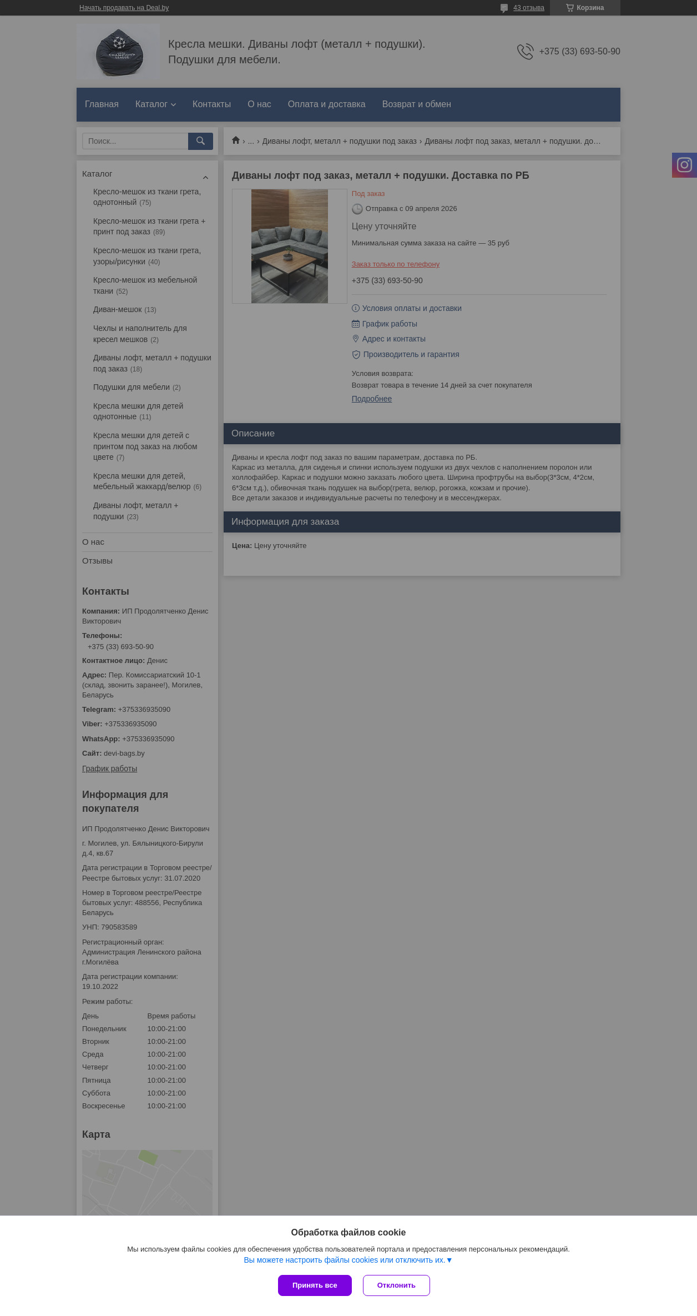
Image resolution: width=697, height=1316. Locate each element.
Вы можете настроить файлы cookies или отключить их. (344, 1259)
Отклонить (396, 1285)
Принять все (314, 1285)
